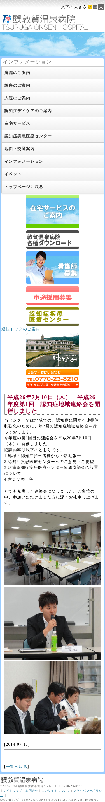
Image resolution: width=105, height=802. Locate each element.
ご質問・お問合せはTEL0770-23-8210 (52, 378)
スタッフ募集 (52, 295)
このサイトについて (55, 790)
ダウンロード (52, 239)
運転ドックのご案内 (20, 329)
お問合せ (31, 790)
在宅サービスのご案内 (52, 211)
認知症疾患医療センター (52, 316)
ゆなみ (52, 350)
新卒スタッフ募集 (52, 267)
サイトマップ (12, 790)
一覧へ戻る (16, 767)
